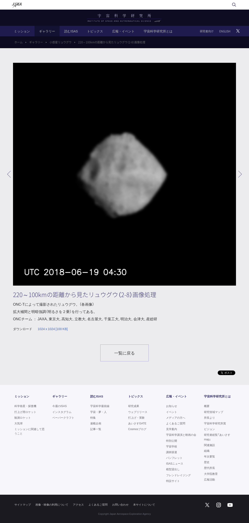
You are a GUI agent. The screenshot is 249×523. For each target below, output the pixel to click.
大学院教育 (211, 474)
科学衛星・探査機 (25, 406)
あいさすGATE (137, 423)
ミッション (22, 31)
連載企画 (95, 423)
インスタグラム (62, 412)
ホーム (18, 42)
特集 (93, 417)
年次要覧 (209, 456)
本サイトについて (144, 504)
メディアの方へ (175, 417)
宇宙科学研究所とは (158, 31)
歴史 (206, 462)
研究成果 (133, 406)
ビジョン (209, 429)
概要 (206, 406)
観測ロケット (22, 417)
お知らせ (171, 406)
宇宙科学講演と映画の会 (181, 435)
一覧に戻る (124, 353)
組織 (206, 451)
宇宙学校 (171, 446)
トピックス (95, 31)
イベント (171, 412)
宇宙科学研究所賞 (215, 423)
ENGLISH (224, 31)
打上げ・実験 (136, 417)
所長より (209, 417)
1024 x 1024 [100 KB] (53, 329)
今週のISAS (59, 406)
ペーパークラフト (63, 417)
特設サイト (173, 481)
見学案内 (171, 429)
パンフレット (174, 458)
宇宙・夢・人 (98, 412)
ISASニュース (174, 463)
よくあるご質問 (175, 423)
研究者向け (207, 31)
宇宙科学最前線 (99, 406)
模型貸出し (173, 469)
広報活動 (209, 479)
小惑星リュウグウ (61, 42)
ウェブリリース (137, 412)
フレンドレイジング (178, 475)
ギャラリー (47, 31)
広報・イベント (123, 31)
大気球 (18, 423)
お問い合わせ (120, 504)
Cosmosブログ (137, 429)
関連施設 (209, 445)
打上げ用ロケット (25, 412)
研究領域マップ (213, 412)
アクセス (78, 504)
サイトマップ (22, 504)
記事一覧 (95, 429)
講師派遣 (171, 452)
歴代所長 (209, 468)
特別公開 (171, 441)
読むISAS (71, 31)
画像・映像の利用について (51, 504)
